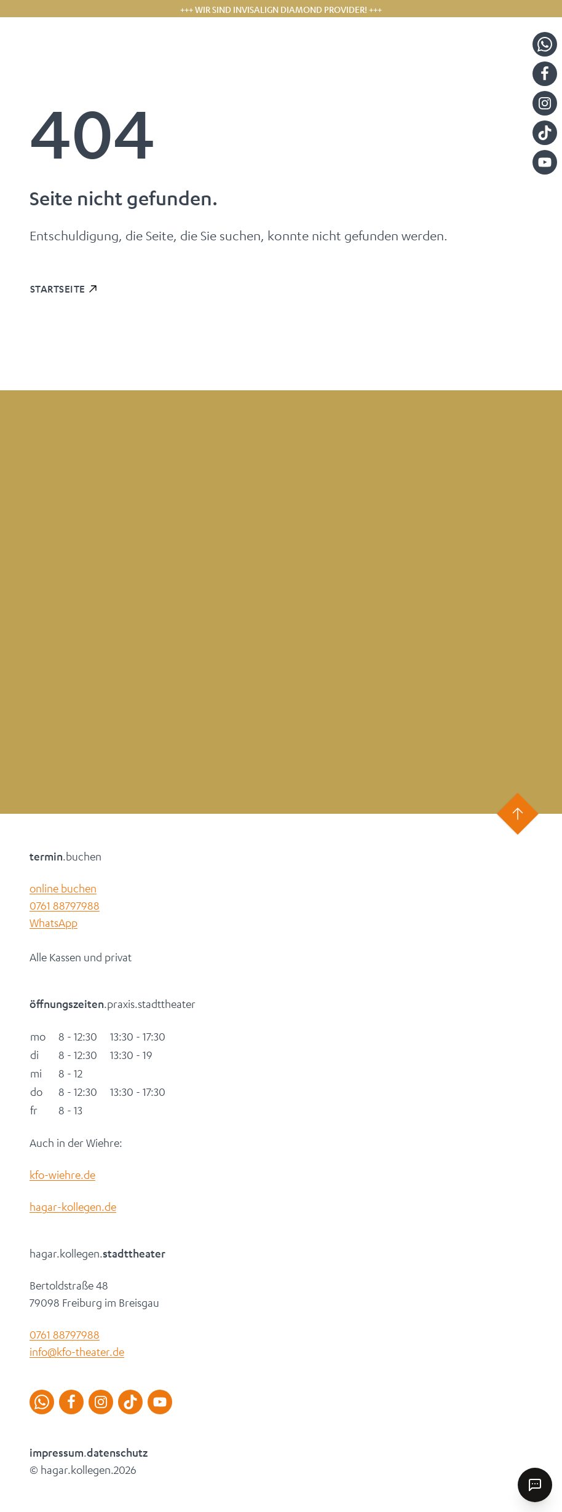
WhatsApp (53, 922)
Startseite (57, 288)
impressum (57, 1452)
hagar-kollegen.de (73, 1206)
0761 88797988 (65, 905)
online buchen (63, 888)
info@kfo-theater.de (77, 1351)
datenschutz (117, 1452)
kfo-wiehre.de (62, 1174)
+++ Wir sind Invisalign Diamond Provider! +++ (281, 9)
